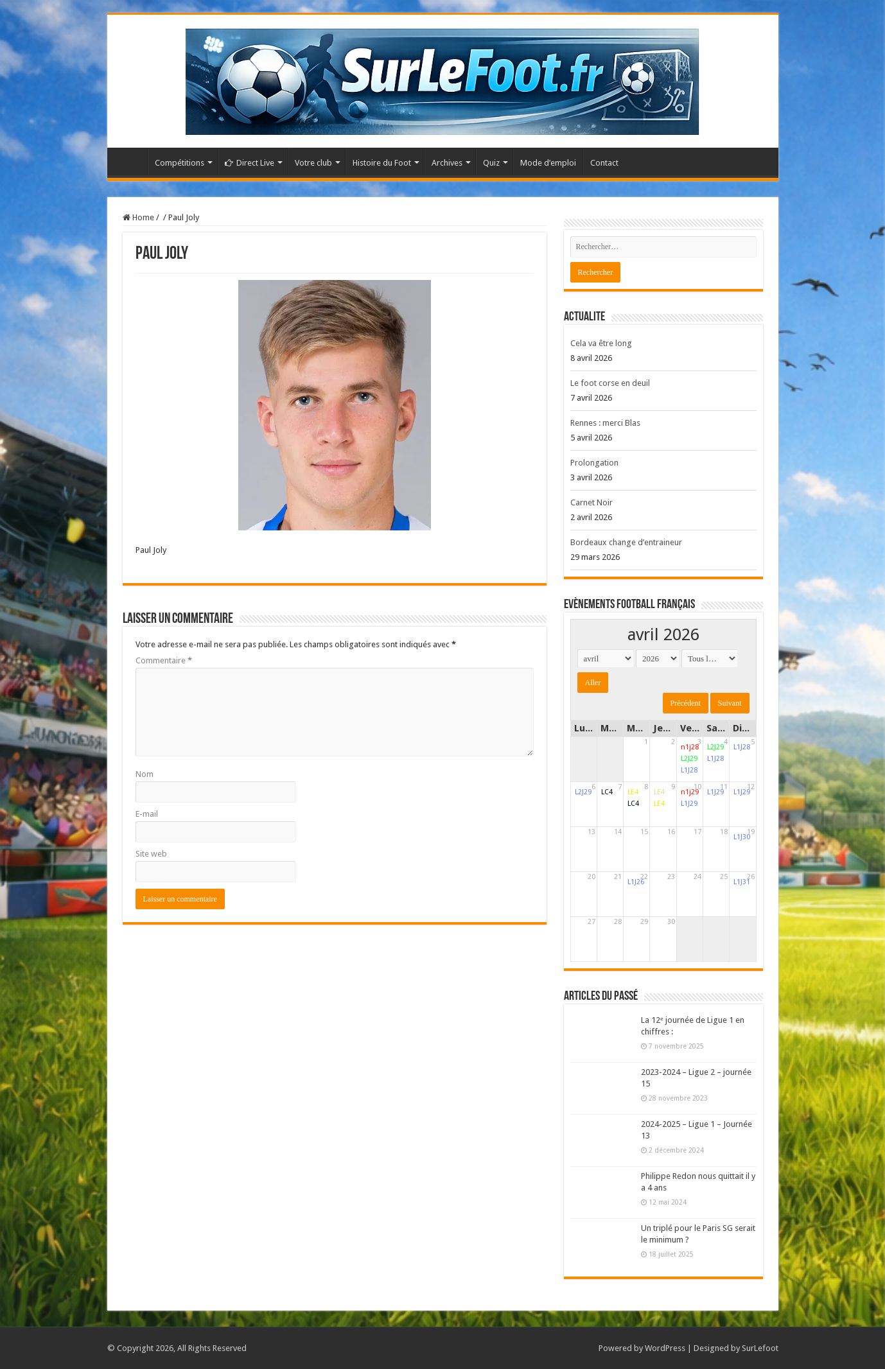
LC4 (607, 792)
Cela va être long (601, 343)
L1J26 (635, 882)
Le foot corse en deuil (610, 383)
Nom (144, 774)
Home (138, 217)
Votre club (313, 163)
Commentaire (164, 660)
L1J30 (741, 837)
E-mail (147, 814)
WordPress (665, 1348)
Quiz (491, 163)
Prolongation (594, 462)
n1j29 (690, 792)
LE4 (632, 792)
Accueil (130, 161)
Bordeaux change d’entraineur (626, 542)
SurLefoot (760, 1348)
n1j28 (690, 747)
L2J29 (689, 758)
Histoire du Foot (382, 163)
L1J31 (741, 882)
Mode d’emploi (548, 163)
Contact (604, 163)
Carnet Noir (591, 502)
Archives (447, 163)
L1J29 (689, 803)
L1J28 (689, 770)
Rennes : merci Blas (605, 423)
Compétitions (179, 163)
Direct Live (249, 163)
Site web (151, 854)
